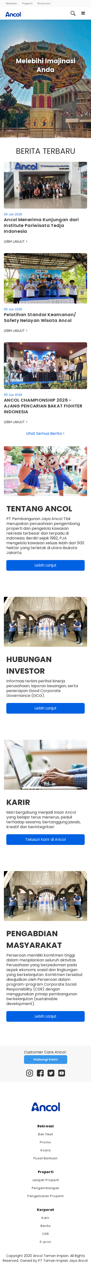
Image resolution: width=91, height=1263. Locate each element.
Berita (45, 1226)
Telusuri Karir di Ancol (45, 839)
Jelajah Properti (45, 1180)
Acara (45, 1150)
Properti (27, 3)
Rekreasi (11, 3)
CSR (45, 1234)
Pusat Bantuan (45, 1158)
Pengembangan (45, 1188)
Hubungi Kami (45, 1059)
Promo (45, 1142)
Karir (45, 1218)
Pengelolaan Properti (45, 1196)
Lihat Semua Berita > (45, 433)
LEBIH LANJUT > (16, 241)
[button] (83, 13)
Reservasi (44, 3)
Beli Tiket (45, 1134)
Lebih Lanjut (45, 565)
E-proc (45, 1242)
